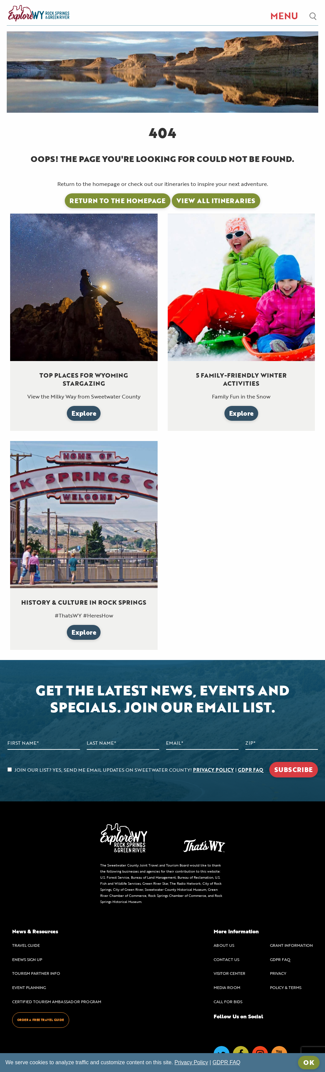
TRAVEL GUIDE (26, 945)
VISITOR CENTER (229, 973)
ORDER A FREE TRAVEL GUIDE (40, 1020)
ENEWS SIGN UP (27, 959)
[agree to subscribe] (9, 769)
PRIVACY (278, 973)
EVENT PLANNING (29, 987)
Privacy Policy (191, 1062)
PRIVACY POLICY (213, 769)
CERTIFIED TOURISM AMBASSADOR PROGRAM (56, 1001)
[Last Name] (123, 743)
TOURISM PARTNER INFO (36, 973)
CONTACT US (226, 959)
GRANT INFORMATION (291, 945)
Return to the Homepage (117, 200)
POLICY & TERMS (285, 987)
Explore (84, 413)
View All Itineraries (216, 200)
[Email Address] (202, 743)
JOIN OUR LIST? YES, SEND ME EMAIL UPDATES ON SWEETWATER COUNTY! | (135, 769)
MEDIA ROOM (227, 987)
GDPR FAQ (250, 769)
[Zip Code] (281, 743)
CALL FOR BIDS (228, 1001)
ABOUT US (224, 945)
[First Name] (43, 743)
